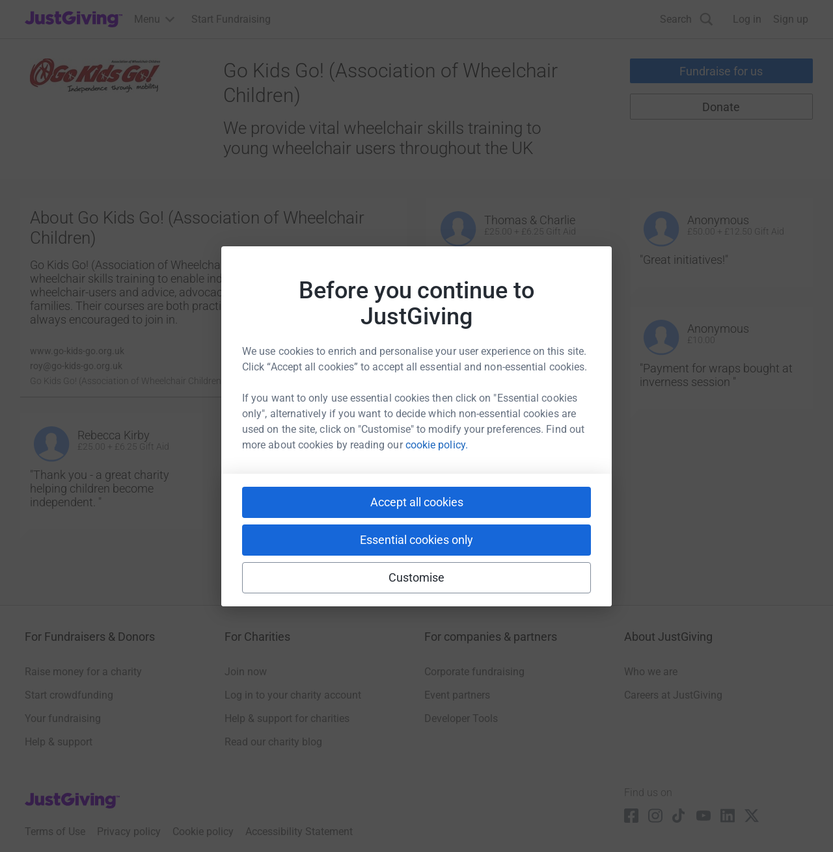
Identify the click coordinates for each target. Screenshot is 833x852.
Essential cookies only (416, 540)
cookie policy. (436, 445)
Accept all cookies (416, 502)
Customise (417, 577)
